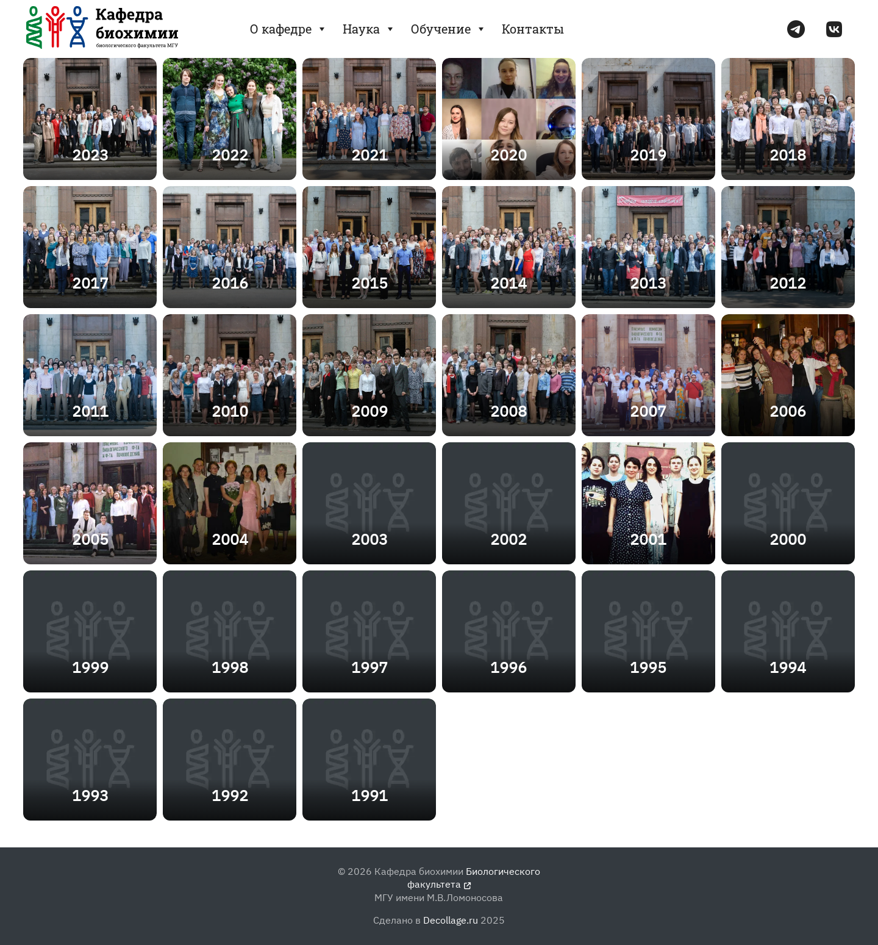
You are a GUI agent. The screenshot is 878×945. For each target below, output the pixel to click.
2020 (508, 155)
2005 (90, 539)
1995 (648, 667)
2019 (648, 155)
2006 (787, 411)
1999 (90, 667)
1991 (369, 795)
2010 (230, 411)
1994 (787, 667)
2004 (230, 539)
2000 (787, 539)
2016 (230, 283)
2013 (648, 283)
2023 (90, 155)
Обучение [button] (449, 29)
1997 (369, 667)
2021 (369, 155)
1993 (90, 795)
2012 (787, 283)
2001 (648, 539)
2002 (508, 539)
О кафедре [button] (288, 29)
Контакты (533, 29)
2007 (648, 411)
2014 (508, 283)
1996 (508, 667)
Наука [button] (369, 29)
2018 (787, 155)
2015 (369, 283)
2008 (508, 411)
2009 (369, 411)
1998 (230, 667)
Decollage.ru (450, 920)
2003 (369, 539)
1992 (230, 795)
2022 (230, 155)
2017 (90, 283)
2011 (90, 411)
